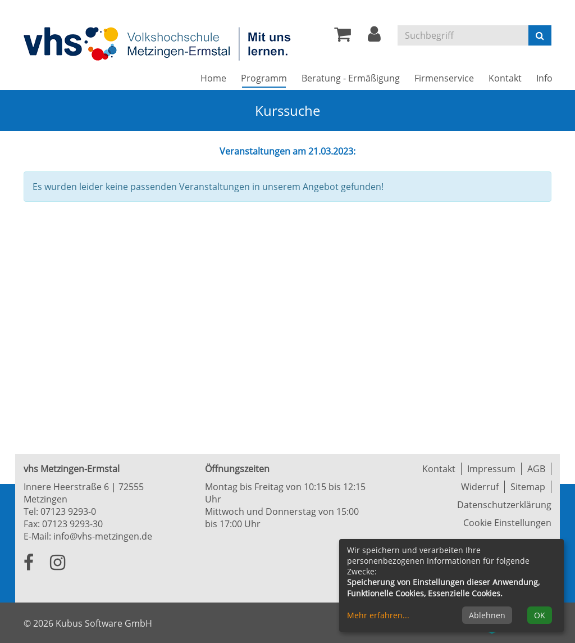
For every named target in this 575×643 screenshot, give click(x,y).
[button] (374, 37)
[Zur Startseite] (158, 43)
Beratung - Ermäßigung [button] (351, 78)
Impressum (491, 469)
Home (213, 78)
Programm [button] (267, 77)
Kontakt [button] (505, 78)
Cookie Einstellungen (507, 523)
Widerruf (480, 487)
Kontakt (438, 469)
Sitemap (527, 487)
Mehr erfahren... (378, 615)
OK (539, 615)
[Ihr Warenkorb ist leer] (342, 37)
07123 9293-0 (68, 511)
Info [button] (544, 78)
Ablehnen (487, 615)
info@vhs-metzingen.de (102, 536)
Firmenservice (444, 78)
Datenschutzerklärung (504, 505)
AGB (536, 469)
